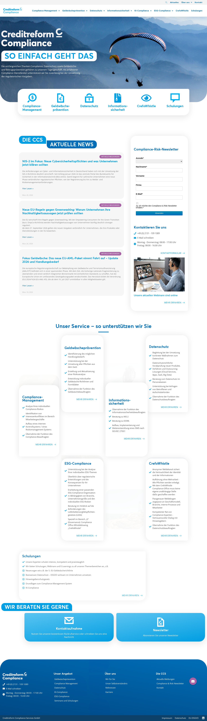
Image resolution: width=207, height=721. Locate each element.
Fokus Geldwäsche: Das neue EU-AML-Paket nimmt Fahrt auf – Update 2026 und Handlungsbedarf (70, 259)
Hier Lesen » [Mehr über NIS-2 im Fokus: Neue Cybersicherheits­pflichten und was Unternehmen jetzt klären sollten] (27, 188)
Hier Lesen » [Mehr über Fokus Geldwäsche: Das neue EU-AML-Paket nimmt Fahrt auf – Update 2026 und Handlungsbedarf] (27, 285)
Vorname (140, 176)
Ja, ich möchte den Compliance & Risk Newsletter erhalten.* (156, 207)
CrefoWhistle (182, 10)
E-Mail (139, 194)
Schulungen (196, 10)
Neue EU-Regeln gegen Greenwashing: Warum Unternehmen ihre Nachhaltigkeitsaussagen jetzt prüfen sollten (66, 211)
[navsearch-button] (166, 2)
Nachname (141, 167)
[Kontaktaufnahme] (69, 620)
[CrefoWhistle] (146, 98)
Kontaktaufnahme (69, 628)
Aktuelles (174, 2)
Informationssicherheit (119, 10)
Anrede (139, 158)
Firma (138, 185)
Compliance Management (46, 10)
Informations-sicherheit (118, 108)
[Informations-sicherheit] (117, 98)
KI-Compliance (143, 10)
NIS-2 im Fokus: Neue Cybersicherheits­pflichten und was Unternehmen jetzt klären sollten (69, 162)
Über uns (186, 2)
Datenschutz (97, 10)
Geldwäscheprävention (74, 10)
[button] (193, 681)
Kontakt (198, 2)
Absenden (159, 213)
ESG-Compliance (163, 10)
